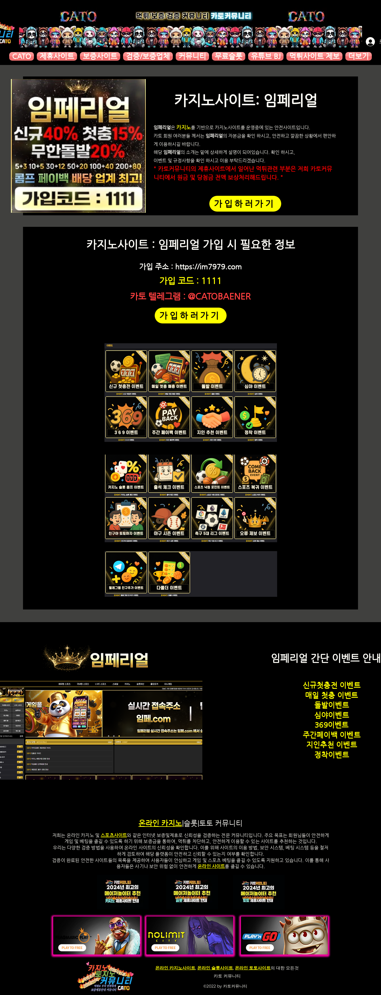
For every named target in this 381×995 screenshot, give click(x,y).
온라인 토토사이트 (253, 968)
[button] (57, 56)
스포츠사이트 (114, 835)
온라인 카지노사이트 (175, 968)
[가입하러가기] (245, 204)
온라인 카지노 (160, 823)
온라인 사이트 (211, 866)
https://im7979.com (208, 266)
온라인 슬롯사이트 (215, 968)
